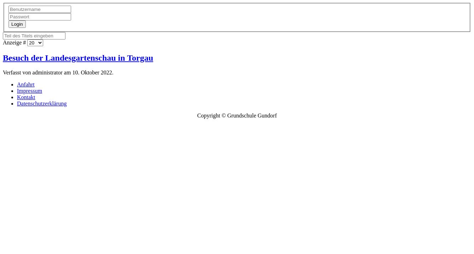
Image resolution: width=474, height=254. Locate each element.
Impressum (29, 91)
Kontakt (26, 97)
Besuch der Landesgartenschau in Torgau (78, 57)
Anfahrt (26, 84)
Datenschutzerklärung (42, 104)
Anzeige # (15, 43)
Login (17, 24)
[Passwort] (39, 16)
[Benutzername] (39, 9)
